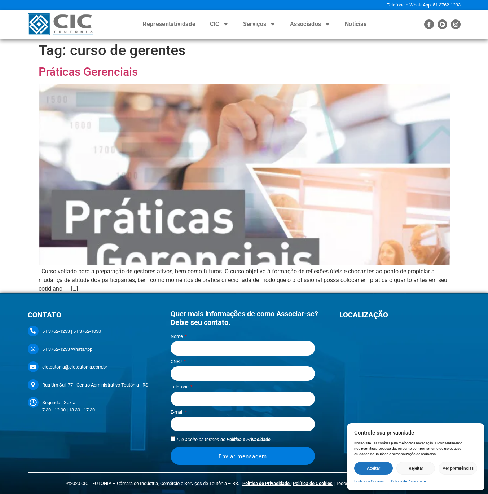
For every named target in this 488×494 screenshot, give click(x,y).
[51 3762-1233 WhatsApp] (33, 349)
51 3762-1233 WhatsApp (67, 349)
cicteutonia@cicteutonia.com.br (74, 367)
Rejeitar (416, 468)
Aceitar (373, 468)
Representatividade (169, 24)
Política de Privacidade (408, 481)
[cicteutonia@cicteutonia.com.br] (33, 366)
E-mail (177, 412)
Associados (310, 24)
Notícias (355, 24)
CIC (219, 24)
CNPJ (177, 361)
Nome (177, 336)
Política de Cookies (369, 481)
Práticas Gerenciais (88, 72)
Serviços (259, 24)
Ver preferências (458, 468)
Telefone (180, 386)
